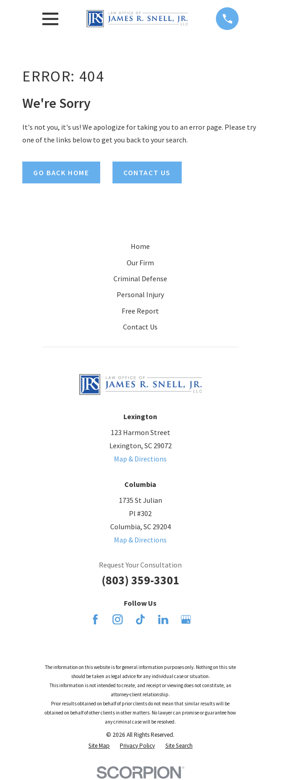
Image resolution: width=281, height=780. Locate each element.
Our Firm (140, 262)
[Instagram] (117, 619)
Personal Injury (140, 294)
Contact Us (140, 326)
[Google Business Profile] (186, 619)
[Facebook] (95, 619)
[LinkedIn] (163, 619)
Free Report (140, 310)
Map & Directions (140, 458)
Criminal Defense (140, 278)
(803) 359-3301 (140, 580)
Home (140, 246)
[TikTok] (140, 619)
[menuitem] (99, 745)
